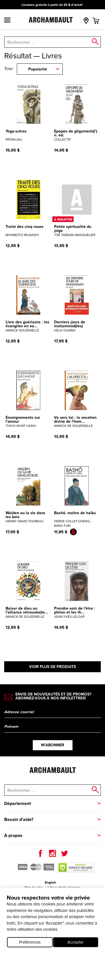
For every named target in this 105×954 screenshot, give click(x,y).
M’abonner (52, 745)
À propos (13, 835)
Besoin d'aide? (18, 819)
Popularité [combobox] (37, 69)
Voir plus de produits (52, 667)
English (50, 882)
